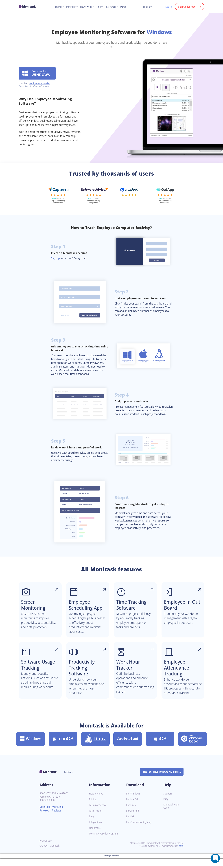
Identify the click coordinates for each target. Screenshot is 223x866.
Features (55, 7)
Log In (167, 6)
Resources (112, 7)
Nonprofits (95, 836)
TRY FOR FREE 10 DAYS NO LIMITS (160, 780)
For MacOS (132, 807)
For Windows (133, 801)
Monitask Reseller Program (104, 841)
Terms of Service (98, 813)
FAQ (165, 807)
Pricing (100, 7)
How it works (85, 7)
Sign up (56, 258)
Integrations (96, 830)
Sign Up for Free (186, 6)
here (180, 854)
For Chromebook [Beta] (139, 830)
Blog (91, 824)
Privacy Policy (46, 849)
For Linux (131, 813)
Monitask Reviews (45, 816)
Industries (70, 7)
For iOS (130, 824)
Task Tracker (96, 819)
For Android (133, 819)
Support (168, 801)
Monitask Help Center (171, 814)
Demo (125, 7)
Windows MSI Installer (41, 81)
